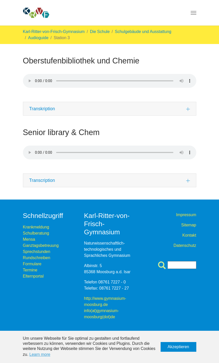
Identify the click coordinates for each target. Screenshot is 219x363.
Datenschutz (185, 245)
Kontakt (189, 235)
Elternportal (33, 276)
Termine (30, 270)
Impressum (186, 215)
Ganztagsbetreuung (41, 245)
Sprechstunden (36, 251)
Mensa (29, 239)
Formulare (32, 264)
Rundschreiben (36, 258)
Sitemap (188, 225)
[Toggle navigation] (193, 12)
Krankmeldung (36, 227)
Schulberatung (36, 233)
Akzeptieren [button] (178, 347)
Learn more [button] (39, 354)
